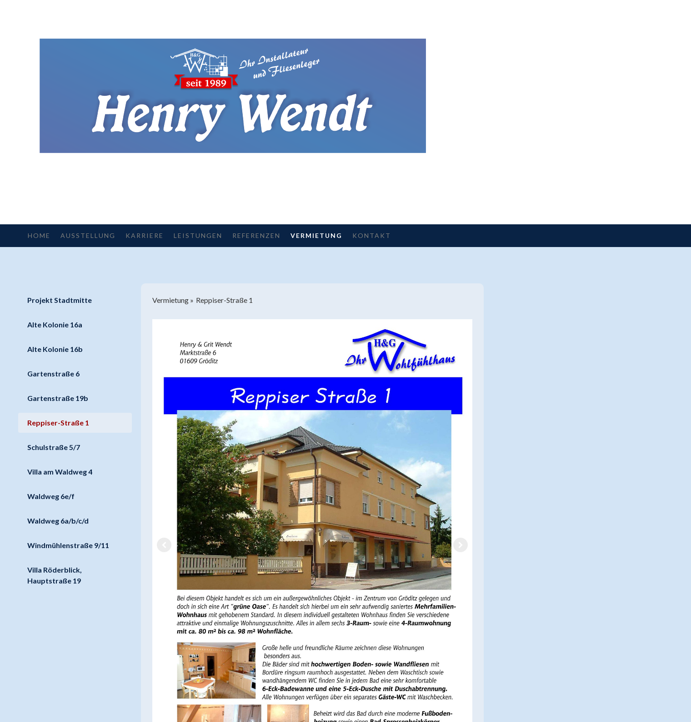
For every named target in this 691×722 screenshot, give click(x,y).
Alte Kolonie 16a (54, 324)
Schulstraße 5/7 (53, 447)
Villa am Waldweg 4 (59, 471)
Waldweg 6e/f (51, 496)
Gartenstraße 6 (53, 373)
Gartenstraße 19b (57, 398)
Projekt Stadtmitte (59, 300)
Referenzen (256, 235)
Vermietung (316, 235)
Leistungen (198, 235)
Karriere (144, 235)
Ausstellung (87, 235)
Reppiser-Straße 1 (58, 422)
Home (39, 235)
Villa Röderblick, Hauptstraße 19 (54, 575)
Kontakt (371, 235)
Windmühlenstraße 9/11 (68, 545)
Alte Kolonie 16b (55, 349)
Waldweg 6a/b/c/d (58, 520)
